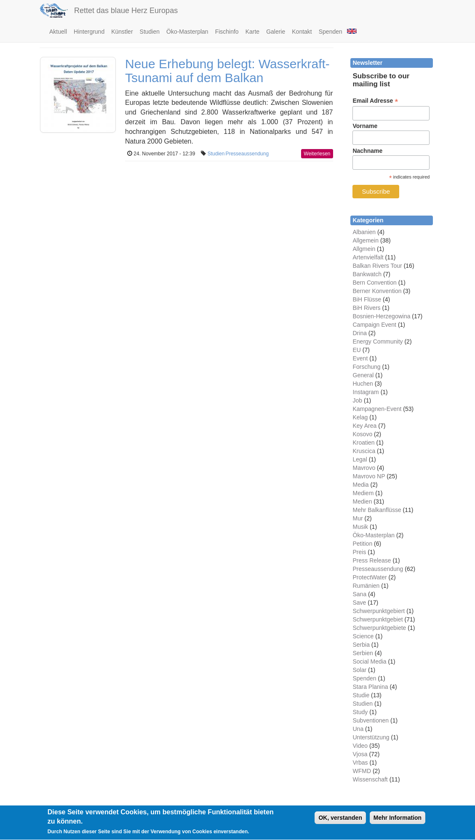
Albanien (364, 232)
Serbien (363, 653)
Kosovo (363, 434)
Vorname (364, 126)
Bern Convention (375, 282)
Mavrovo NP (369, 476)
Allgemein (366, 240)
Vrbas (360, 762)
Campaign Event (375, 324)
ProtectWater (370, 577)
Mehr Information (398, 822)
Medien (362, 501)
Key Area (365, 425)
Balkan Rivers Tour (377, 265)
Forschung (367, 366)
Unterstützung (371, 737)
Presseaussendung (247, 154)
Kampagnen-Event (377, 408)
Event (360, 358)
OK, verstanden (340, 822)
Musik (360, 526)
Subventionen (371, 720)
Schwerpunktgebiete (379, 627)
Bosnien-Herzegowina (382, 316)
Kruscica (364, 451)
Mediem (363, 493)
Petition (363, 543)
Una (358, 728)
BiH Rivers (367, 307)
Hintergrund (89, 31)
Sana (360, 594)
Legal (360, 459)
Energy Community (378, 341)
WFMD (362, 771)
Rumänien (366, 585)
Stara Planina (370, 686)
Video (360, 745)
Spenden (330, 31)
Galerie (275, 31)
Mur (358, 518)
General (363, 375)
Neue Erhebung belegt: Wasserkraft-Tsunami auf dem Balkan (227, 71)
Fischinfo (227, 31)
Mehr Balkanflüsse (377, 510)
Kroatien (364, 442)
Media (361, 484)
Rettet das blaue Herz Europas (126, 10)
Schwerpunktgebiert (379, 611)
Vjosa (360, 754)
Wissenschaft (370, 779)
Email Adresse (375, 101)
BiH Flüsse (367, 299)
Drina (360, 333)
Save (359, 602)
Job (358, 400)
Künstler (122, 31)
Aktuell (58, 31)
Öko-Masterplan (187, 31)
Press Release (372, 560)
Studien (150, 31)
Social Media (370, 661)
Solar (360, 670)
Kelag (360, 417)
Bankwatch (367, 274)
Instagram (366, 392)
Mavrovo (364, 467)
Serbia (361, 644)
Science (363, 636)
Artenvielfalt (368, 257)
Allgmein (364, 248)
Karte (252, 31)
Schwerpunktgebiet (378, 619)
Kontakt (302, 31)
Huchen (363, 383)
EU (357, 350)
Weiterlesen (317, 154)
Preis (359, 552)
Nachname (367, 150)
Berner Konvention (377, 291)
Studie (361, 695)
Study (360, 712)
